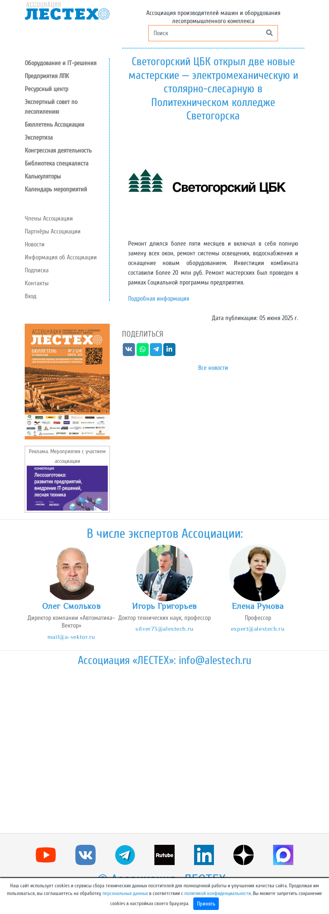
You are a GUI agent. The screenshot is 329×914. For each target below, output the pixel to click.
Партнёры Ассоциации (53, 231)
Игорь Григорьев (164, 606)
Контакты (37, 283)
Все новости (213, 367)
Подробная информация (158, 298)
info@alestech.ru (215, 660)
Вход (30, 296)
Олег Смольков (71, 606)
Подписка (37, 270)
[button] (67, 89)
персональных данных (125, 893)
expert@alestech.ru (257, 628)
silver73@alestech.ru (164, 628)
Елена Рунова (258, 606)
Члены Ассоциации (49, 218)
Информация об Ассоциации (61, 257)
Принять (206, 903)
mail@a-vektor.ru (71, 636)
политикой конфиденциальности (217, 893)
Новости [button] (35, 244)
